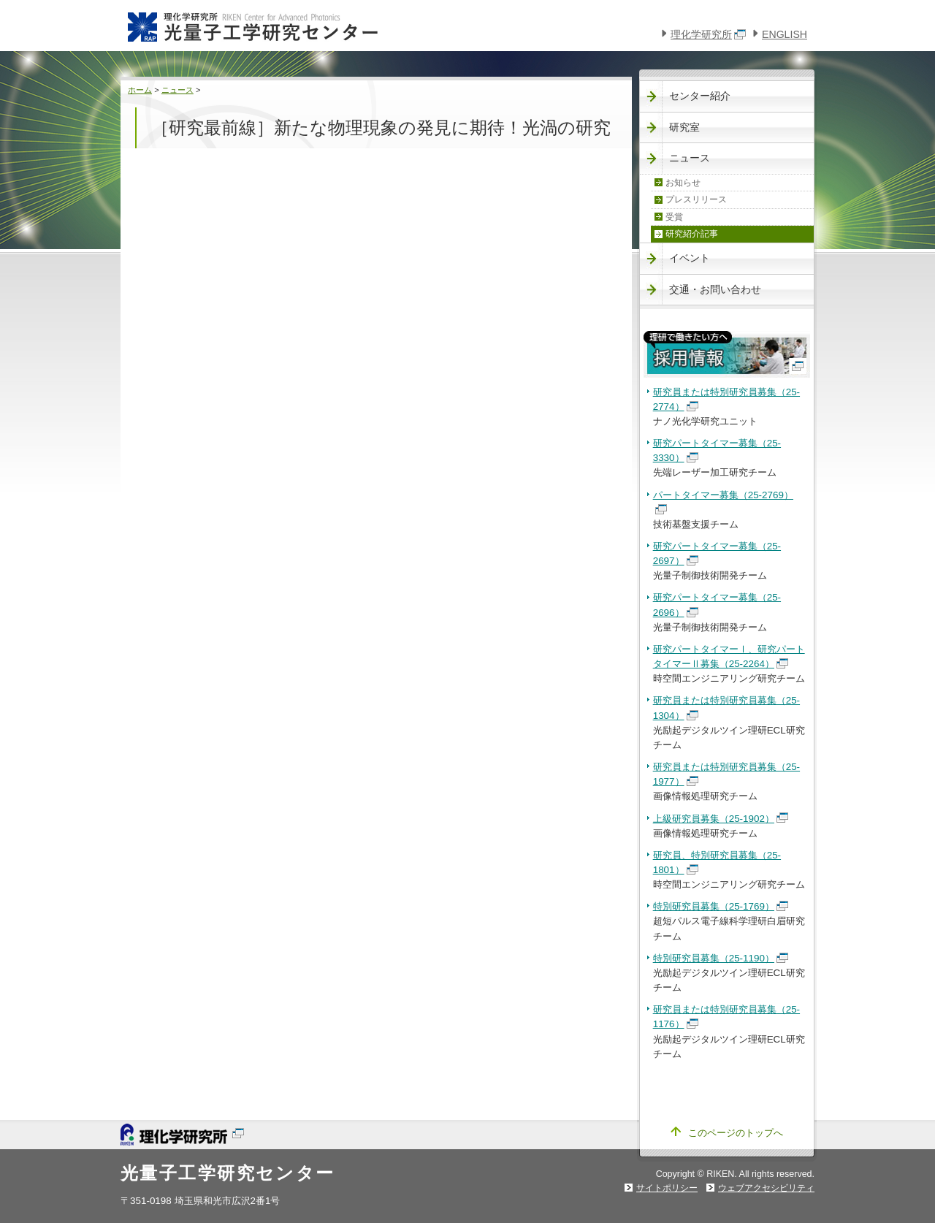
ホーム (140, 89)
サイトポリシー (667, 1188)
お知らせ (683, 183)
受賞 (674, 217)
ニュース (177, 89)
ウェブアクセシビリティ (766, 1188)
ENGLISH (784, 34)
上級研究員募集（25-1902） (720, 818)
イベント (689, 258)
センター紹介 (699, 96)
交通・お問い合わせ (715, 289)
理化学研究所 (708, 34)
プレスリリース (696, 199)
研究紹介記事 (691, 234)
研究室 (684, 127)
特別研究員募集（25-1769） (720, 906)
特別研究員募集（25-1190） (720, 958)
